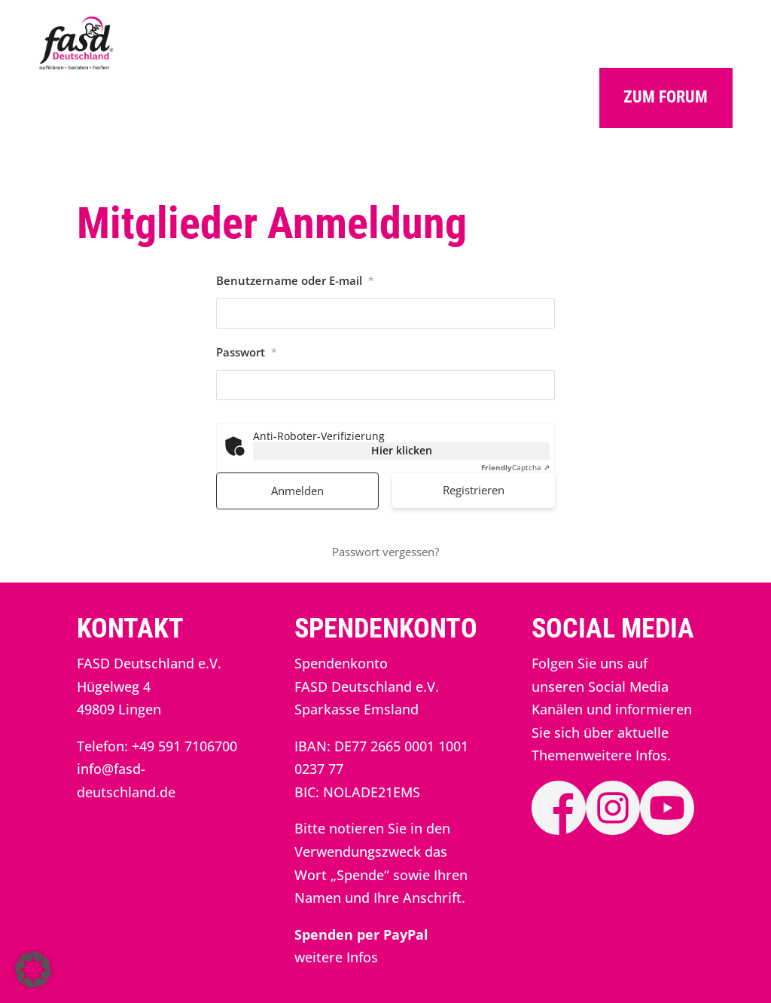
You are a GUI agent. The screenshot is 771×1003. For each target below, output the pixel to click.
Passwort (246, 351)
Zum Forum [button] (665, 96)
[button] (33, 970)
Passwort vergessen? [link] (385, 551)
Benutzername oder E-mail (295, 280)
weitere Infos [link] (336, 957)
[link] (76, 66)
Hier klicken (401, 450)
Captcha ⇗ (515, 467)
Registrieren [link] (473, 489)
